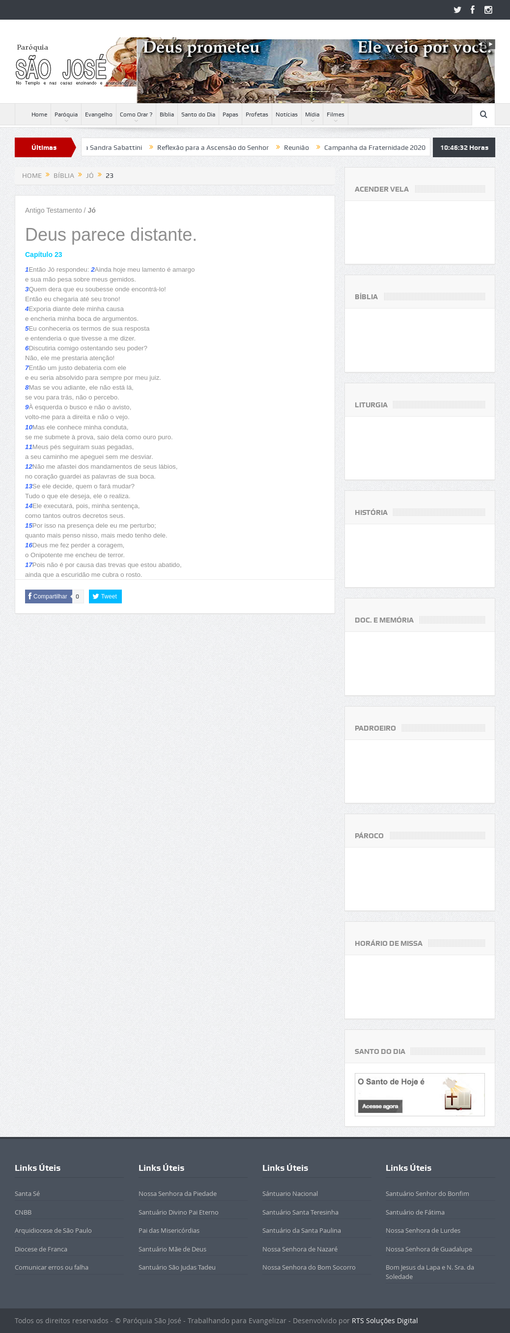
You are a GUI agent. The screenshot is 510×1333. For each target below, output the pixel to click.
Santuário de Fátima (415, 1212)
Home (33, 114)
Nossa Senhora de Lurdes (423, 1230)
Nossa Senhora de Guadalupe (429, 1249)
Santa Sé (27, 1193)
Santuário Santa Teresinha (300, 1212)
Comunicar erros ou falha (51, 1267)
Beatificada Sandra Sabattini (112, 147)
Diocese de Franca (41, 1249)
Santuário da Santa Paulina (301, 1230)
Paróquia (66, 114)
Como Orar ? (136, 114)
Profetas (257, 114)
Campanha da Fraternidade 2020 (390, 147)
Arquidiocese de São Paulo (53, 1230)
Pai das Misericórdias (169, 1230)
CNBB (23, 1212)
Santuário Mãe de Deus (172, 1249)
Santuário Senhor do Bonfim (427, 1193)
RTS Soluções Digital (385, 1320)
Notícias (287, 114)
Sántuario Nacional (290, 1193)
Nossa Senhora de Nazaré (300, 1249)
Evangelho (99, 114)
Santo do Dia (198, 114)
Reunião (311, 147)
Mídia (312, 114)
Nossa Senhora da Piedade (178, 1193)
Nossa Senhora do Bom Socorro (309, 1267)
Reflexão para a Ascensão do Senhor (228, 147)
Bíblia (167, 114)
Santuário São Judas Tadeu (177, 1267)
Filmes (335, 114)
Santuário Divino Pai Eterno (179, 1212)
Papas (230, 114)
